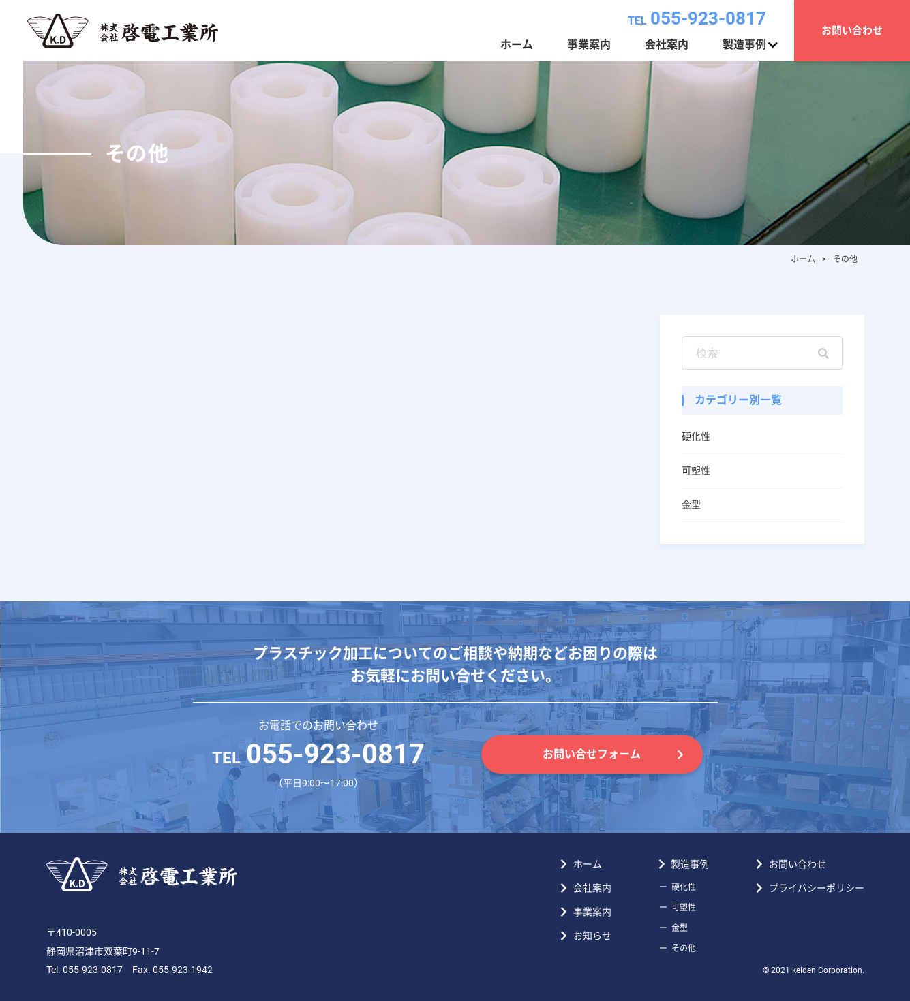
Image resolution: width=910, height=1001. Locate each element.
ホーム (516, 44)
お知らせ (592, 935)
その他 (683, 948)
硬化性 (696, 436)
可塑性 (696, 470)
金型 (691, 504)
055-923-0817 (697, 18)
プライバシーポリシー (816, 888)
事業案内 (589, 44)
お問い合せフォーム (592, 754)
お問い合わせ (852, 31)
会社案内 (666, 44)
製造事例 (744, 44)
